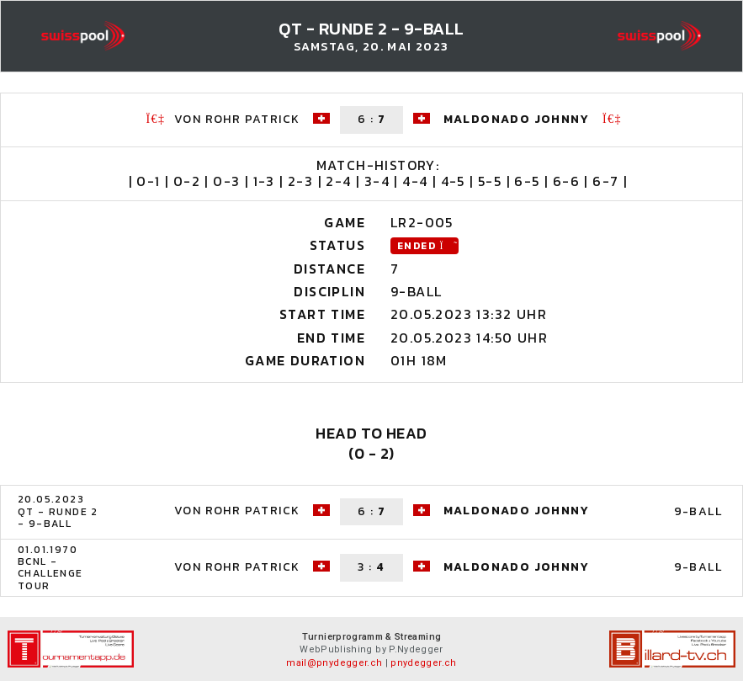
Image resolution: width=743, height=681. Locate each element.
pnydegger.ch (423, 662)
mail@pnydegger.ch (334, 662)
